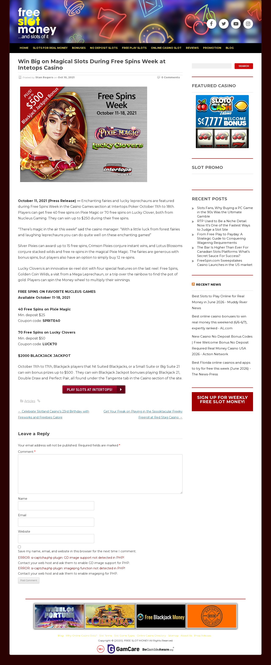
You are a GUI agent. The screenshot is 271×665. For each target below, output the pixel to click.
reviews (192, 47)
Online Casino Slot (166, 47)
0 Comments (170, 77)
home (24, 47)
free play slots (134, 47)
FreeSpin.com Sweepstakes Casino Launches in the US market (224, 262)
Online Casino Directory (151, 635)
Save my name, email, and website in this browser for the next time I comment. (77, 551)
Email (22, 515)
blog (230, 47)
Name (22, 499)
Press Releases (202, 635)
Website (24, 531)
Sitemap (173, 635)
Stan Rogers (44, 77)
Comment (26, 452)
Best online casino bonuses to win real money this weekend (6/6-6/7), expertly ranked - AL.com (219, 322)
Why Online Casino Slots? (81, 635)
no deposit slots (104, 47)
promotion (212, 47)
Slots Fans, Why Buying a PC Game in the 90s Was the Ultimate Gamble (225, 212)
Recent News (208, 284)
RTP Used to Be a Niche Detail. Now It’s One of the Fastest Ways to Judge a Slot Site (223, 225)
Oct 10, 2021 (66, 77)
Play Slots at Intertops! (89, 389)
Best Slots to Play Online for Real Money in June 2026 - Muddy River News (219, 302)
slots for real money (50, 47)
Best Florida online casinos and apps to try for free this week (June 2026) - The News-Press (221, 368)
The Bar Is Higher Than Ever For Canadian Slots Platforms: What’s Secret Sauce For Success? (223, 251)
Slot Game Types (124, 635)
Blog (61, 635)
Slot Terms (105, 635)
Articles (29, 401)
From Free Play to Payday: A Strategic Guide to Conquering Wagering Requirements (221, 238)
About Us (186, 635)
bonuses (79, 47)
